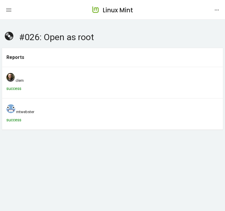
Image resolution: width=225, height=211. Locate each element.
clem (20, 80)
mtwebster (25, 112)
